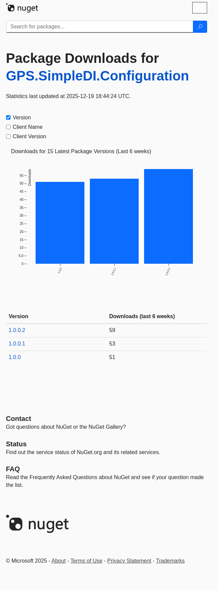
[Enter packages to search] (99, 27)
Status (16, 444)
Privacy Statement (129, 561)
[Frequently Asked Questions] (13, 469)
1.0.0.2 (17, 330)
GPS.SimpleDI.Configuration (97, 75)
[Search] (200, 27)
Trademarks (170, 561)
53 (112, 344)
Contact (18, 418)
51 (112, 357)
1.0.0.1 (17, 344)
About (59, 561)
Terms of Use (86, 561)
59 (112, 330)
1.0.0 (15, 357)
